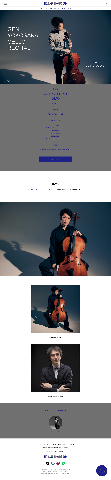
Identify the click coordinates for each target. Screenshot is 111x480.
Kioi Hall (59, 114)
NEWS (63, 8)
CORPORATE (70, 444)
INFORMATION (54, 8)
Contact (54, 447)
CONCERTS (45, 444)
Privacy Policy (47, 447)
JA (103, 3)
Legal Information (63, 447)
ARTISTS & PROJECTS (58, 444)
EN (106, 3)
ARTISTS (69, 8)
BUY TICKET (55, 159)
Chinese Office (59, 451)
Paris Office (50, 451)
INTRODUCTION (43, 8)
